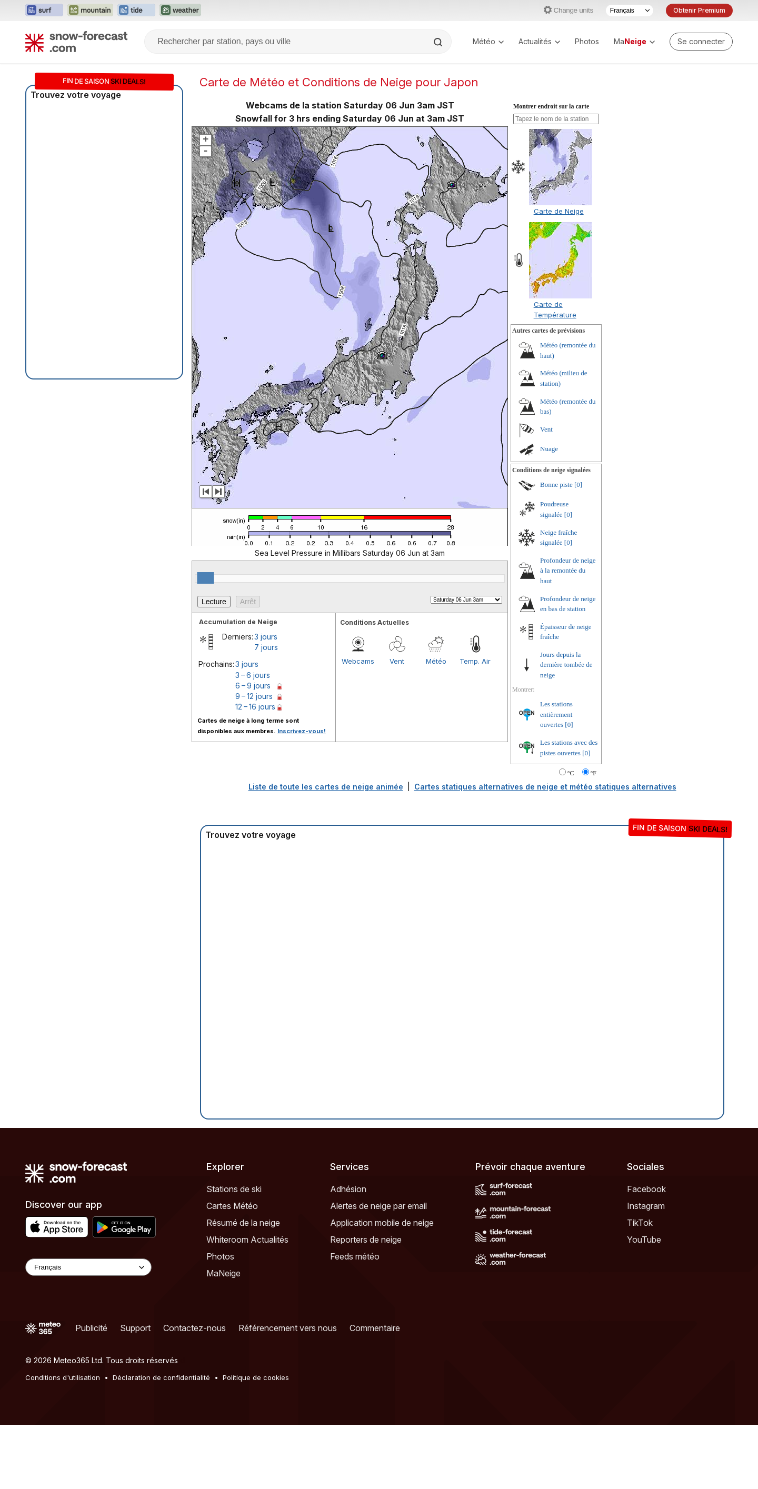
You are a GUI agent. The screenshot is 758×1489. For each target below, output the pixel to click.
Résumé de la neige (243, 1222)
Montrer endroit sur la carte (551, 106)
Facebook (646, 1189)
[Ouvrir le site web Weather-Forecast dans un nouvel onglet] (180, 10)
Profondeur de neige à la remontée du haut (567, 570)
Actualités (539, 41)
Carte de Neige (559, 211)
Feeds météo (355, 1256)
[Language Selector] (88, 1267)
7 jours (266, 647)
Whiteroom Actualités (247, 1239)
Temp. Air (475, 661)
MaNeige (223, 1273)
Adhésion (348, 1189)
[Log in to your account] (701, 42)
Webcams (358, 661)
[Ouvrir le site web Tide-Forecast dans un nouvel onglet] (136, 10)
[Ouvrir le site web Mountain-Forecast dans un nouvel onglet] (90, 10)
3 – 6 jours (252, 675)
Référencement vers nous (287, 1328)
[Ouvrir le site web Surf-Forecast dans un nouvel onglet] (44, 10)
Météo (488, 41)
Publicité (91, 1328)
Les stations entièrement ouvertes (556, 714)
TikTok (640, 1222)
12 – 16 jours (255, 706)
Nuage (549, 449)
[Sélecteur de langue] (629, 10)
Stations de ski (234, 1189)
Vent (397, 661)
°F (593, 773)
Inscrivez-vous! (301, 731)
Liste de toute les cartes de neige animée (325, 786)
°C (570, 773)
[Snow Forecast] (76, 41)
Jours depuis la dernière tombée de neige (566, 665)
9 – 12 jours (254, 696)
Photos (587, 41)
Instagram (646, 1206)
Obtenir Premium (699, 10)
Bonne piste (556, 484)
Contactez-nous (194, 1328)
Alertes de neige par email (378, 1206)
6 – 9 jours (253, 685)
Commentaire (375, 1328)
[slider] (205, 578)
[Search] (439, 42)
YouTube (644, 1239)
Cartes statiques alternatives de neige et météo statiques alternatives (545, 786)
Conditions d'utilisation (62, 1377)
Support (135, 1328)
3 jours (265, 636)
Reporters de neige (366, 1239)
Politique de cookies (256, 1377)
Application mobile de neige (382, 1222)
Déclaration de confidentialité (161, 1377)
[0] (578, 484)
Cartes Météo (232, 1206)
